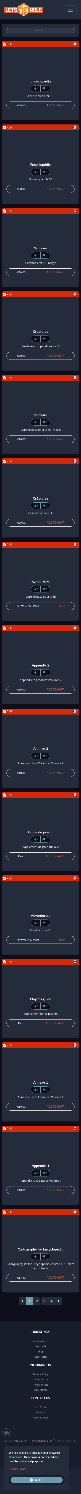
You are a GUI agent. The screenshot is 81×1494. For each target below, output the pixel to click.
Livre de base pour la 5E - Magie (41, 430)
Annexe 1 (40, 1082)
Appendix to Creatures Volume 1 (40, 1181)
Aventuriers (40, 581)
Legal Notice (40, 1389)
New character (40, 1341)
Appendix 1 (40, 1165)
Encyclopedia (40, 81)
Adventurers (40, 915)
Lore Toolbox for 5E (40, 96)
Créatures (40, 498)
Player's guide (40, 999)
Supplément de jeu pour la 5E (40, 847)
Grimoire (40, 248)
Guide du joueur (40, 832)
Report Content (40, 1417)
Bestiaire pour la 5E (40, 513)
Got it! (37, 1480)
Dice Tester (40, 1356)
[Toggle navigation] (71, 9)
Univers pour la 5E (40, 179)
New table (40, 1346)
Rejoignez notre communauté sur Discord (39, 1441)
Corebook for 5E (40, 930)
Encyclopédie (40, 164)
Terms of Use (40, 1379)
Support (40, 1412)
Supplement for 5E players (40, 1014)
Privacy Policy (40, 1374)
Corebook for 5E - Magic (40, 263)
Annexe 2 (40, 748)
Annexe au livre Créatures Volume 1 (40, 1097)
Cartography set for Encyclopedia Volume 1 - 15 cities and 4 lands (40, 1266)
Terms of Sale (40, 1384)
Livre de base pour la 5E (40, 597)
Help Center (40, 1407)
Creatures (40, 331)
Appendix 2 (40, 665)
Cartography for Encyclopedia (40, 1249)
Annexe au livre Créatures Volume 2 (40, 763)
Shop (41, 1351)
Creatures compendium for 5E (40, 346)
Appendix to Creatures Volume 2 (40, 680)
